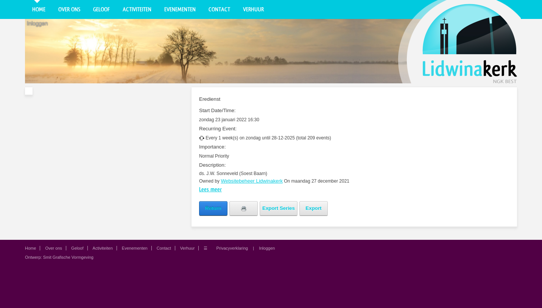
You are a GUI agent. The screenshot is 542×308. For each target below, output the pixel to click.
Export (313, 208)
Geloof (101, 9)
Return (213, 208)
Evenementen (180, 9)
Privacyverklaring (232, 248)
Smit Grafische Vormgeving (68, 257)
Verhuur (253, 9)
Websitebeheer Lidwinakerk (252, 181)
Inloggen (37, 23)
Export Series (278, 208)
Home (38, 9)
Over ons (69, 9)
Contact (219, 9)
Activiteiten (137, 9)
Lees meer (210, 189)
